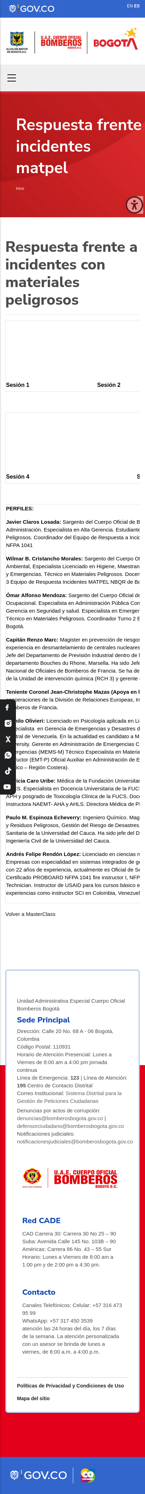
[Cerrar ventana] (134, 205)
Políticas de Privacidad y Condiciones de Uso (70, 1386)
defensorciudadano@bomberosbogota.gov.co (70, 1126)
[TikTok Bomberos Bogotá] (8, 771)
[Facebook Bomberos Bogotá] (8, 707)
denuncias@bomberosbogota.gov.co (60, 1118)
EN (130, 6)
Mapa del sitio (33, 1398)
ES (137, 6)
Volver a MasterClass (30, 914)
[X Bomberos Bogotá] (8, 739)
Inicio (20, 188)
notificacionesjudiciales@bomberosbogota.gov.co (75, 1141)
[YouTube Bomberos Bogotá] (8, 787)
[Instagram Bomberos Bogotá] (8, 723)
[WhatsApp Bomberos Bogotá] (8, 755)
